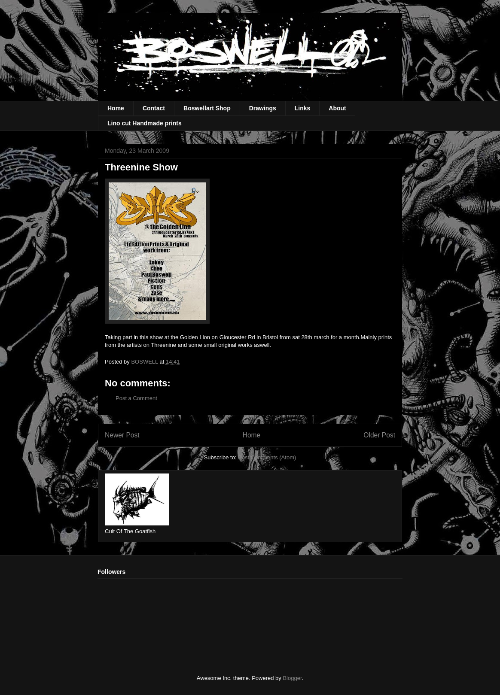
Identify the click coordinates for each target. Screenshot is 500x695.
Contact (154, 108)
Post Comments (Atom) (267, 457)
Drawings (262, 108)
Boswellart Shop (207, 108)
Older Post (379, 435)
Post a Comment (136, 398)
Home (115, 108)
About (337, 108)
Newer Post (122, 435)
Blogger (292, 678)
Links (303, 108)
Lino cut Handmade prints (144, 123)
